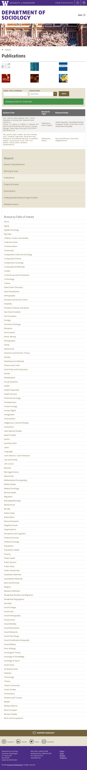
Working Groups (11, 171)
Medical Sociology (11, 488)
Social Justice (9, 620)
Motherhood (9, 505)
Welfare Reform (10, 706)
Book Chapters (46, 125)
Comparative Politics (12, 258)
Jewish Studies (10, 435)
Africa (6, 221)
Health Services (10, 394)
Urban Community (12, 685)
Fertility (7, 357)
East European (10, 316)
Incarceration (9, 418)
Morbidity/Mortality (76, 122)
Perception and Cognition (15, 533)
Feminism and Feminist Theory (17, 353)
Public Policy (9, 566)
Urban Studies (10, 689)
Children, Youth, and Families (16, 238)
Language (8, 451)
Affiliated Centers (11, 204)
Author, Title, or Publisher (13, 91)
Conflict (7, 271)
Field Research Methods (14, 361)
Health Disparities (61, 122)
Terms (62, 753)
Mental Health (10, 492)
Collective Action (11, 242)
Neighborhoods (61, 140)
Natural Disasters (11, 521)
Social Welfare (10, 644)
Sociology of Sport (12, 660)
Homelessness (10, 402)
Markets (7, 468)
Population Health (62, 124)
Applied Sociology (11, 230)
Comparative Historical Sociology (18, 254)
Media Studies (10, 484)
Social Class (73, 124)
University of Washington (15, 765)
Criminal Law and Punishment (16, 275)
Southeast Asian (11, 669)
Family (6, 345)
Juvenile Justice (10, 443)
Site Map (62, 756)
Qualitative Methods (12, 574)
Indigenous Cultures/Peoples (16, 423)
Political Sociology (11, 542)
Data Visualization (11, 291)
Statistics (8, 673)
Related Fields (35, 91)
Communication (10, 246)
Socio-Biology (10, 648)
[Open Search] (84, 3)
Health (7, 386)
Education (8, 328)
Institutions (9, 427)
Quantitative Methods (13, 578)
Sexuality (8, 603)
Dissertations (9, 191)
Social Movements (11, 628)
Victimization (9, 693)
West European (10, 710)
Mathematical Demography (15, 480)
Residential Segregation (14, 599)
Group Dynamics (11, 382)
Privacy (62, 751)
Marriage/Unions (11, 472)
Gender (7, 373)
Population (8, 546)
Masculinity (9, 476)
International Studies (13, 431)
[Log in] (78, 3)
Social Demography (12, 615)
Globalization (9, 377)
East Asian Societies (12, 312)
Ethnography (9, 340)
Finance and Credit (12, 365)
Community (9, 250)
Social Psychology (11, 636)
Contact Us (63, 758)
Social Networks (11, 632)
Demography (9, 295)
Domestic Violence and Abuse (16, 308)
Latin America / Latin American (17, 455)
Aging (6, 226)
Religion (7, 587)
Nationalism (9, 517)
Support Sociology (43, 733)
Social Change (10, 607)
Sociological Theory (12, 652)
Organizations (10, 529)
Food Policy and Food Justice (16, 369)
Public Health (9, 558)
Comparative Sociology (13, 262)
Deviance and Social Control (16, 299)
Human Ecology (10, 406)
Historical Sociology (12, 398)
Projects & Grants (11, 184)
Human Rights (10, 410)
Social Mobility (10, 624)
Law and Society (10, 459)
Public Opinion (10, 562)
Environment (9, 332)
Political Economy (11, 537)
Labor (6, 447)
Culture (7, 283)
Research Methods (12, 591)
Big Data (7, 234)
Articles (44, 140)
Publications (45, 123)
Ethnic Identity (10, 336)
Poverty (7, 554)
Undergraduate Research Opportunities (21, 197)
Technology (9, 677)
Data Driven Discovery (13, 287)
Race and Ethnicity (62, 138)
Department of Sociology (23, 15)
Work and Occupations (13, 718)
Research (8, 50)
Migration (8, 496)
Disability (8, 304)
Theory (7, 681)
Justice (7, 439)
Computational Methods (14, 267)
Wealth (7, 701)
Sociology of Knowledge (14, 656)
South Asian (9, 665)
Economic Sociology (12, 324)
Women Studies (10, 714)
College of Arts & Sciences (64, 3)
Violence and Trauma (13, 697)
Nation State (9, 513)
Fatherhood (9, 349)
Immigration (9, 414)
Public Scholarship (11, 570)
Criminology (9, 279)
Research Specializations (14, 164)
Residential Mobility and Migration (18, 595)
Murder (7, 509)
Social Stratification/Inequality (69, 125)
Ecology (7, 320)
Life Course (9, 463)
